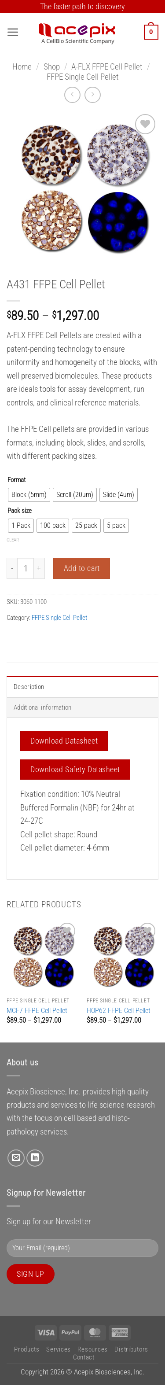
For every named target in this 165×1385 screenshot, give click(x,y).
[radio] (29, 494)
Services (58, 1349)
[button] (13, 32)
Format (16, 479)
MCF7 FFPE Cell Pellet (37, 1010)
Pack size (19, 510)
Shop (52, 67)
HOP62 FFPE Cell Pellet (118, 1010)
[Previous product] (92, 95)
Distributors (131, 1349)
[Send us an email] (16, 1158)
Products (27, 1349)
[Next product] (72, 95)
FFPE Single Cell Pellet (83, 77)
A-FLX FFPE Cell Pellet (107, 67)
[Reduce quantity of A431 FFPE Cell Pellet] (12, 568)
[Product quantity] (25, 568)
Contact (84, 1357)
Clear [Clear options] (13, 540)
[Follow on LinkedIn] (35, 1158)
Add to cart (82, 568)
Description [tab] (29, 687)
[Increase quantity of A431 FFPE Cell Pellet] (39, 568)
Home (22, 67)
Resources (92, 1349)
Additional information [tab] (43, 707)
